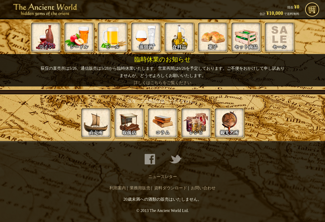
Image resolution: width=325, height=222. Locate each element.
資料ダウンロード (170, 188)
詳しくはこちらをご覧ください (162, 83)
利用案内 (117, 188)
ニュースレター (162, 176)
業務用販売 (140, 188)
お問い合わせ (203, 188)
